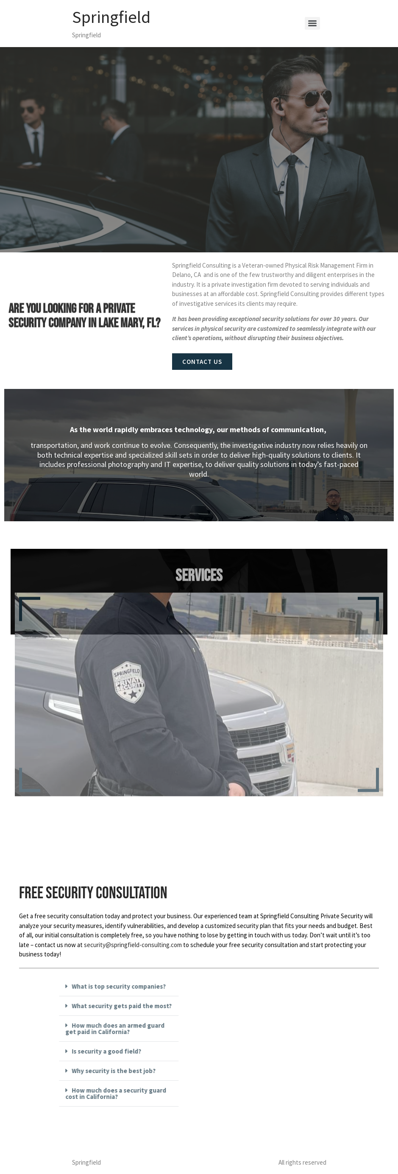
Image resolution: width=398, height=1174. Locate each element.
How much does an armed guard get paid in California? (156, 1028)
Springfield (111, 17)
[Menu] (312, 23)
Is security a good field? (147, 1051)
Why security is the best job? (155, 1071)
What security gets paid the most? (163, 1006)
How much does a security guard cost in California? (156, 1093)
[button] (160, 986)
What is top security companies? (160, 986)
